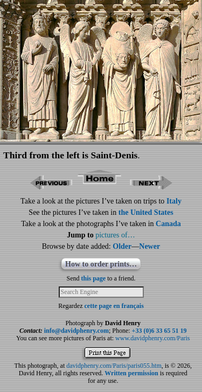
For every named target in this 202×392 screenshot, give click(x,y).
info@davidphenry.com (76, 330)
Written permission (131, 373)
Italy (174, 201)
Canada (168, 224)
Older (122, 246)
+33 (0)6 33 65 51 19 (159, 330)
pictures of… (115, 235)
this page (93, 278)
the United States (146, 212)
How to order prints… (101, 264)
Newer (149, 246)
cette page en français (114, 306)
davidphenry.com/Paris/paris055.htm (114, 365)
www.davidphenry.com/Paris (152, 338)
